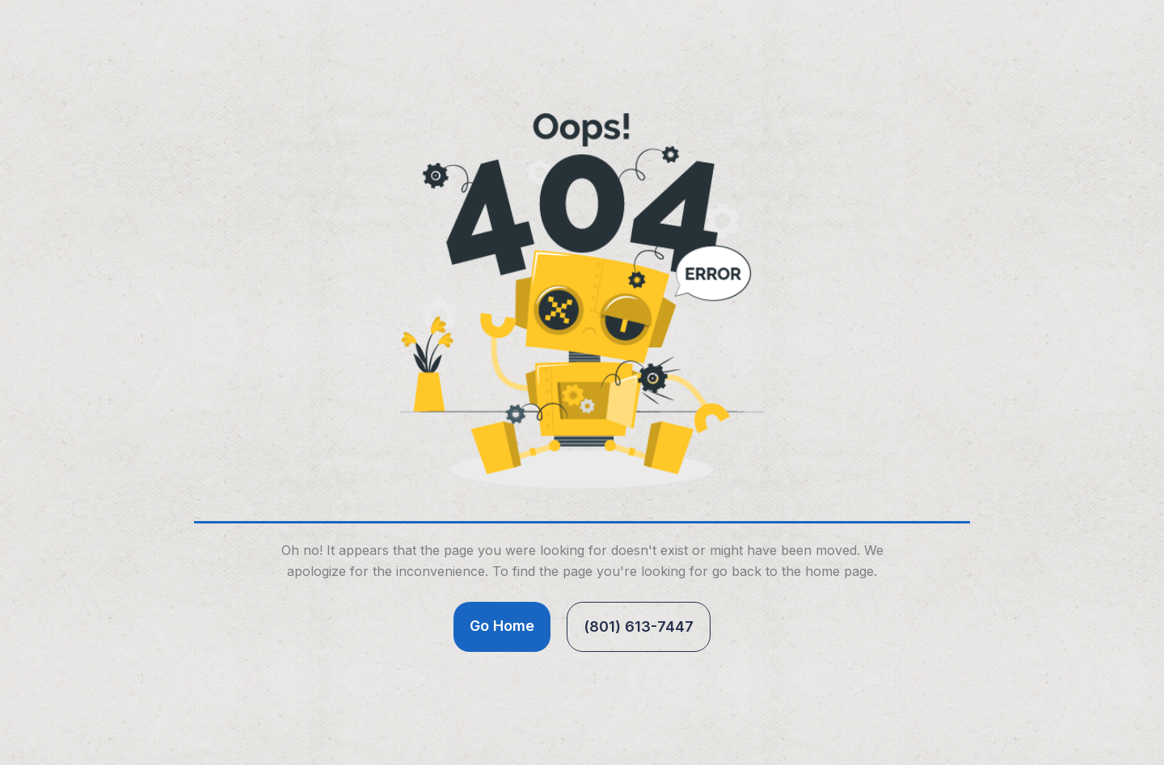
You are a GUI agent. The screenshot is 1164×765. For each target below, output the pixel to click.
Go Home (502, 625)
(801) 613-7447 (639, 626)
